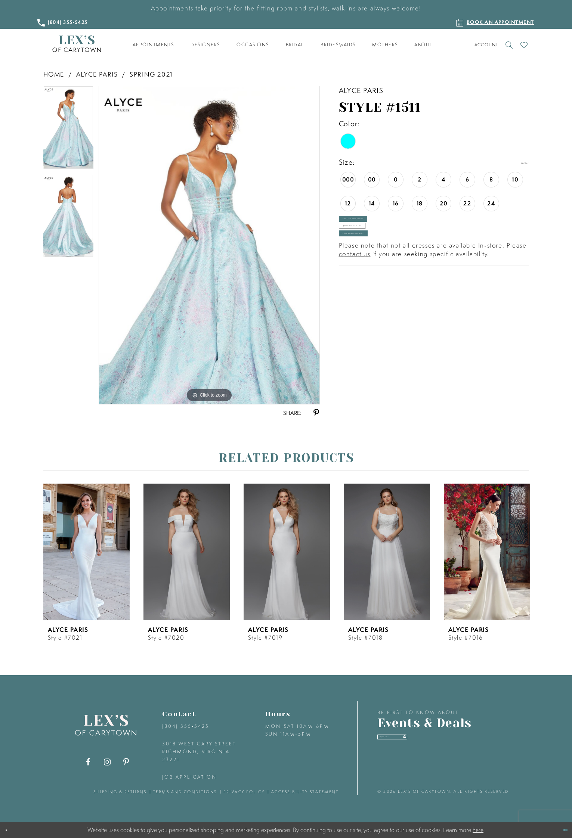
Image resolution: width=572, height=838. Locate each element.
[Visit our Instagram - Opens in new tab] (107, 762)
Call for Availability (395, 231)
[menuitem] (153, 45)
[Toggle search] (509, 45)
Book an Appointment (398, 284)
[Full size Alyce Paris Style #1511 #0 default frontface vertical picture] (209, 245)
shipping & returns (119, 791)
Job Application (189, 777)
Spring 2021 (151, 74)
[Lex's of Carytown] (76, 43)
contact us (355, 312)
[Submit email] (488, 744)
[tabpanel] (68, 130)
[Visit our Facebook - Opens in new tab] (88, 762)
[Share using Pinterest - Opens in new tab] (316, 413)
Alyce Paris (97, 74)
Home (53, 74)
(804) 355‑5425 (185, 726)
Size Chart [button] (510, 162)
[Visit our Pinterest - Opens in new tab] (126, 762)
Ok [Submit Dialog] (558, 830)
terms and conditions (185, 791)
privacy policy (244, 791)
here (478, 830)
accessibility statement (305, 791)
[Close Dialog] (11, 830)
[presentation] (86, 552)
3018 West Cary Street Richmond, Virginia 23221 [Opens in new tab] (199, 752)
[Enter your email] (438, 744)
